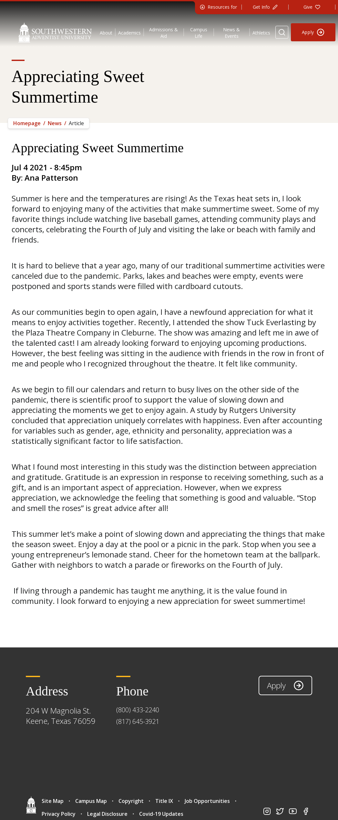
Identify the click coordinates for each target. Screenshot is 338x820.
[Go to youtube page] (292, 811)
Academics (129, 33)
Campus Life (198, 32)
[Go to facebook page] (305, 811)
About (106, 33)
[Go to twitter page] (279, 811)
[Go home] (31, 805)
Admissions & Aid (163, 32)
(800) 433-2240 (137, 709)
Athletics (261, 33)
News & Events (231, 32)
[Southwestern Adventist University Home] (55, 32)
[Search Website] (281, 32)
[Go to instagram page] (267, 811)
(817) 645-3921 (137, 721)
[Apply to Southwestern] (313, 32)
